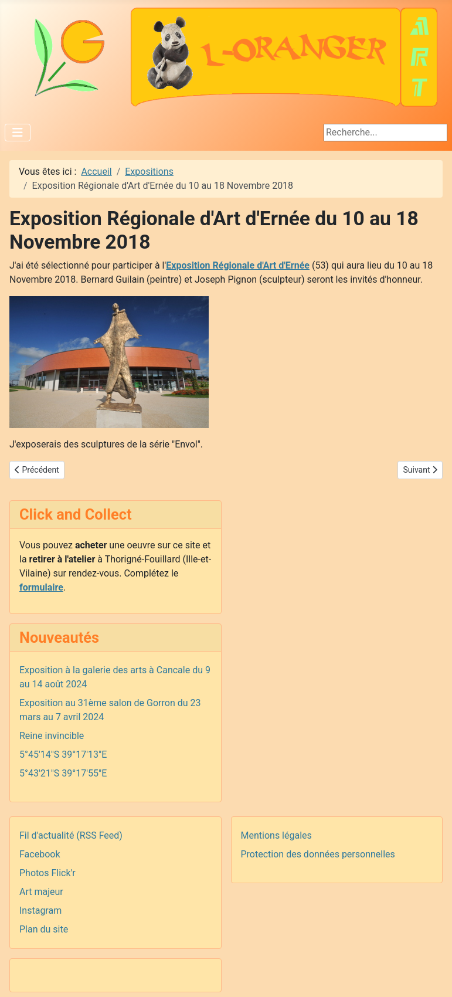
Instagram (40, 910)
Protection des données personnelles (318, 854)
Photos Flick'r (47, 873)
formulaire (41, 587)
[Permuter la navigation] (17, 132)
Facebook (39, 854)
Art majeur (41, 891)
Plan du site (43, 929)
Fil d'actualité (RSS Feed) (71, 835)
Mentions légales (276, 835)
